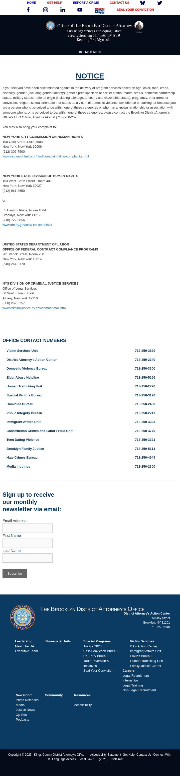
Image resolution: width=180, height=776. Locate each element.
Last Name (12, 550)
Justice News (25, 710)
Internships (130, 680)
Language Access (64, 759)
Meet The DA (24, 646)
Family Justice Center (145, 666)
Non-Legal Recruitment (139, 690)
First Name (12, 535)
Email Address (15, 521)
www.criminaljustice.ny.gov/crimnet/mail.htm (34, 308)
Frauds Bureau (140, 656)
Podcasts (22, 719)
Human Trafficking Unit (146, 661)
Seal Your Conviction (98, 670)
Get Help (128, 754)
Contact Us (143, 754)
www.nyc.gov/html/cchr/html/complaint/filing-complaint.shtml (46, 156)
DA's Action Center (143, 646)
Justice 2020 (92, 646)
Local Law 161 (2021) (93, 759)
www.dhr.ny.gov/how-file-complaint (27, 225)
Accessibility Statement (105, 754)
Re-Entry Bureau (95, 656)
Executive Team (26, 651)
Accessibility (83, 705)
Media (20, 705)
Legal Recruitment (135, 675)
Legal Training (132, 685)
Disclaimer (116, 759)
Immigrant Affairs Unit (145, 651)
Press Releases (27, 700)
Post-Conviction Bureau (100, 651)
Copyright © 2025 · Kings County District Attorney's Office (46, 754)
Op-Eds (21, 715)
